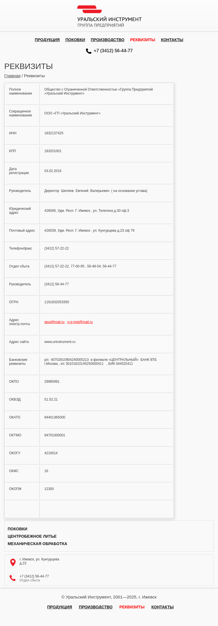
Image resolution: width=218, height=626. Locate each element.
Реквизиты (142, 39)
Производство (107, 39)
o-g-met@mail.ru (80, 322)
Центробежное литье (32, 536)
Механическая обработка (37, 543)
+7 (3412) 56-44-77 (113, 50)
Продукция (47, 39)
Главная (12, 75)
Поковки (75, 39)
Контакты (172, 39)
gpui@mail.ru (54, 322)
